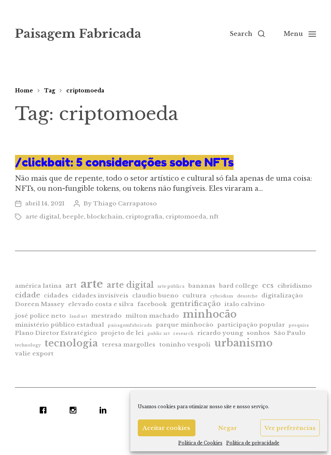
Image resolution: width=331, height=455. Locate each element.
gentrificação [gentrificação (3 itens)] (196, 303)
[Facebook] (45, 410)
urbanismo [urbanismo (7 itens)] (243, 343)
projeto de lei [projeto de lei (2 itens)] (122, 332)
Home (24, 90)
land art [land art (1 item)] (78, 316)
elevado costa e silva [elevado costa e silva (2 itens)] (101, 304)
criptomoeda (85, 90)
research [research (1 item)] (183, 333)
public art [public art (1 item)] (159, 333)
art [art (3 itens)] (71, 285)
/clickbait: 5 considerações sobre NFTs (124, 162)
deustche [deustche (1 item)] (247, 296)
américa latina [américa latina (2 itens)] (38, 285)
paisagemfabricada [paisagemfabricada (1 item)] (130, 325)
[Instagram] (75, 410)
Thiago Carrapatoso (125, 203)
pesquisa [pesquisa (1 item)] (299, 325)
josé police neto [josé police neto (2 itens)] (40, 315)
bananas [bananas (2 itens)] (201, 285)
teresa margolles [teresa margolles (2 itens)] (128, 344)
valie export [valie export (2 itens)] (34, 353)
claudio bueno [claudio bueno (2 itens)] (155, 295)
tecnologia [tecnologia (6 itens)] (71, 343)
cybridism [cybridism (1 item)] (221, 296)
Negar (227, 427)
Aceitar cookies (166, 427)
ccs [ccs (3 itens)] (268, 285)
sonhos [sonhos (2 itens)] (258, 332)
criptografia (144, 216)
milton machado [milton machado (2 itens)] (152, 315)
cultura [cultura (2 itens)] (194, 295)
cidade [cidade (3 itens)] (27, 295)
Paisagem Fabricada (78, 34)
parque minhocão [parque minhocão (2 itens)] (184, 324)
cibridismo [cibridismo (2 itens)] (294, 285)
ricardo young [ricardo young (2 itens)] (220, 332)
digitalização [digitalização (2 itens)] (282, 295)
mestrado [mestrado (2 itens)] (106, 315)
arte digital (42, 216)
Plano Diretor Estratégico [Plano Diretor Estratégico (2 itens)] (56, 332)
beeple (73, 216)
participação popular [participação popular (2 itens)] (251, 324)
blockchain (104, 216)
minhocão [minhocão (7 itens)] (210, 314)
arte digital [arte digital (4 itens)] (130, 285)
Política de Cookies (200, 443)
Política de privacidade (252, 443)
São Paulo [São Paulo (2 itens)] (290, 332)
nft (213, 216)
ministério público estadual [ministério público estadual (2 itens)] (59, 324)
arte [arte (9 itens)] (92, 284)
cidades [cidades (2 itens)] (56, 295)
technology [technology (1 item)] (28, 345)
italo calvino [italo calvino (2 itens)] (244, 304)
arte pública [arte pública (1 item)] (171, 286)
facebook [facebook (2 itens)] (152, 304)
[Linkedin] (105, 410)
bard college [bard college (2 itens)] (238, 285)
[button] (247, 34)
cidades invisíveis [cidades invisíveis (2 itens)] (100, 295)
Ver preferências (290, 427)
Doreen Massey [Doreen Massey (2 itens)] (39, 304)
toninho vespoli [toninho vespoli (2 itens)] (184, 344)
